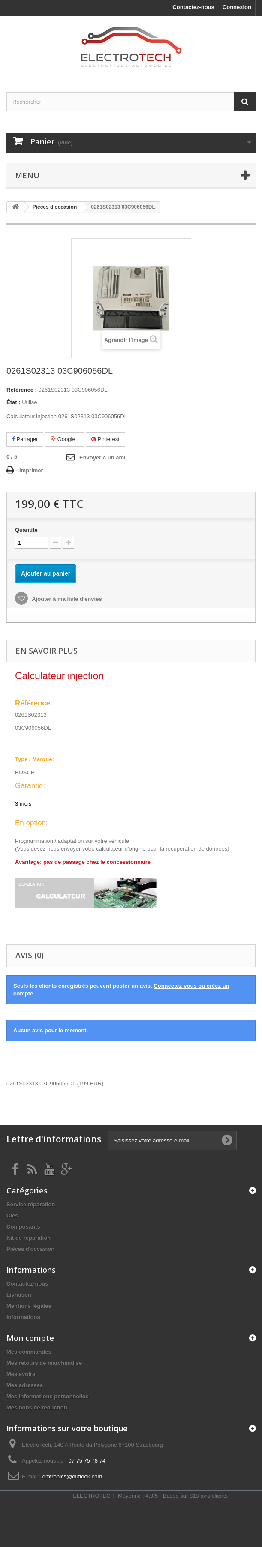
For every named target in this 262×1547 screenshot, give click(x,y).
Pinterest (105, 439)
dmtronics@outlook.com (72, 1476)
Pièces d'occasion (30, 1249)
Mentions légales (28, 1306)
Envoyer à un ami (102, 457)
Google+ (64, 439)
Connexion (237, 7)
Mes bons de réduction (36, 1407)
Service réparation (30, 1204)
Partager (25, 439)
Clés (12, 1215)
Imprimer (31, 470)
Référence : (21, 390)
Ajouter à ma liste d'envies (66, 599)
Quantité (26, 530)
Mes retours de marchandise (44, 1363)
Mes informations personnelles (47, 1396)
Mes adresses (24, 1385)
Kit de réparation (28, 1238)
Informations (23, 1317)
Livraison (18, 1295)
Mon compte (30, 1338)
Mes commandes (28, 1352)
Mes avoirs (20, 1374)
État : (13, 402)
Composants (23, 1226)
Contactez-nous (193, 7)
